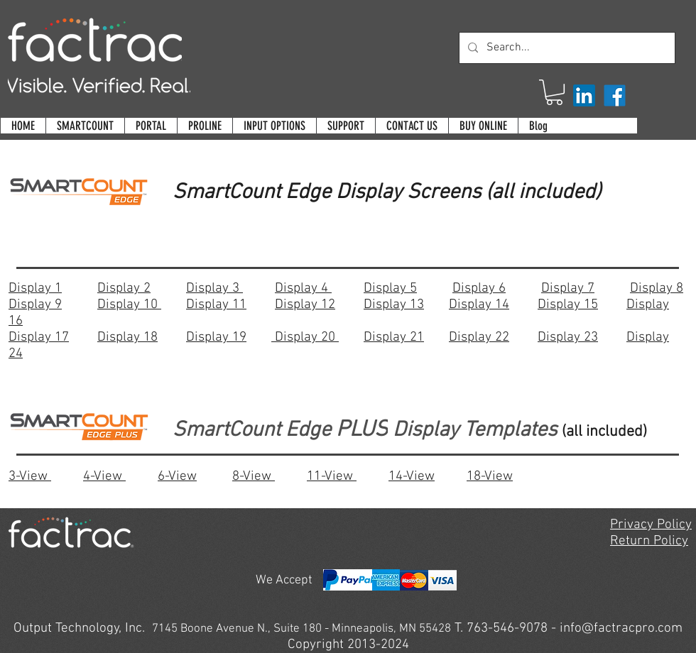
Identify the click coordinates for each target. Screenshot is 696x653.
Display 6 (479, 288)
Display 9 (35, 305)
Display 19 (216, 337)
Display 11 (216, 305)
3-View (30, 476)
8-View (253, 476)
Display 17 (39, 337)
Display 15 (568, 305)
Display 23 (568, 337)
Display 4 (303, 288)
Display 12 (305, 305)
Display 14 (479, 305)
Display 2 (124, 288)
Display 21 (394, 337)
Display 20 (305, 337)
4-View (104, 476)
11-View (332, 476)
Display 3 (214, 288)
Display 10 (129, 305)
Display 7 (567, 288)
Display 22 (479, 337)
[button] (554, 92)
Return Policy (649, 541)
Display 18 (127, 337)
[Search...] (565, 48)
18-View (490, 476)
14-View (411, 476)
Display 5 (390, 288)
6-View (177, 476)
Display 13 (394, 305)
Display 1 (35, 288)
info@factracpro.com (621, 628)
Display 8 (656, 288)
